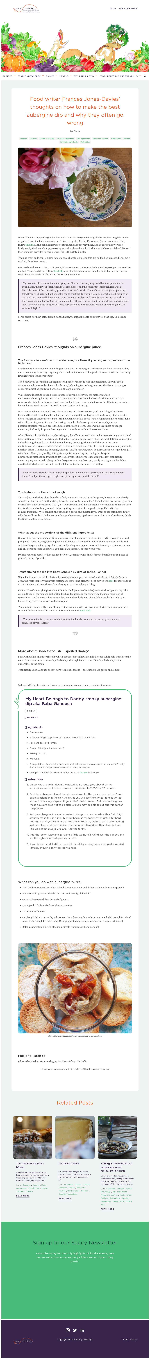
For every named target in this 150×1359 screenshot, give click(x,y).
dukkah (84, 772)
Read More (22, 1196)
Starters (21, 1191)
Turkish (29, 1191)
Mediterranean (125, 1195)
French (72, 1188)
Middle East (116, 139)
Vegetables (85, 142)
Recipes (7, 76)
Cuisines (33, 139)
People (64, 76)
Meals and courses (100, 139)
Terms (124, 1339)
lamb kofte (85, 610)
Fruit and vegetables (65, 139)
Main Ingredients (83, 139)
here (111, 580)
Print (31, 711)
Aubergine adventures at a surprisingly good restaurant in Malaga (116, 1167)
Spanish (125, 1198)
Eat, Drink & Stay (84, 76)
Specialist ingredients (69, 142)
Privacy (133, 1339)
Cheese (78, 1184)
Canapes (23, 139)
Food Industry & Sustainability (118, 76)
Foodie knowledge (29, 76)
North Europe (73, 1191)
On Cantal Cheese (69, 1163)
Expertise (63, 1188)
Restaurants (115, 1198)
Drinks (50, 76)
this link (30, 244)
